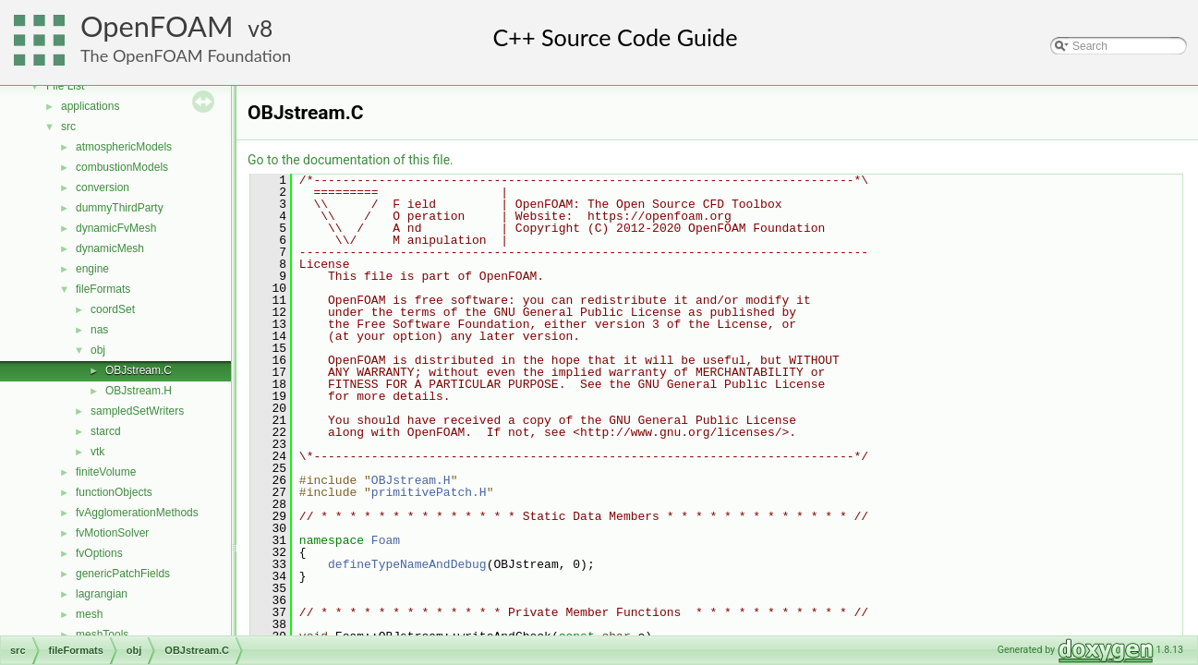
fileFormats (103, 289)
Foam (385, 540)
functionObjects (114, 492)
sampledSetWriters (137, 411)
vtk (97, 451)
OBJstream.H (138, 390)
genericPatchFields (123, 573)
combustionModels (122, 167)
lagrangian (101, 593)
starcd (106, 431)
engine (92, 268)
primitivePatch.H (429, 492)
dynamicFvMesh (116, 228)
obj (98, 350)
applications (90, 106)
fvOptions (99, 553)
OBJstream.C (138, 370)
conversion (102, 187)
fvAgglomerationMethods (137, 512)
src (68, 126)
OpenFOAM (157, 26)
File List (65, 85)
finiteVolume (106, 472)
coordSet (113, 309)
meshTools (102, 634)
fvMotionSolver (112, 532)
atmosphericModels (124, 146)
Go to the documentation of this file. (351, 159)
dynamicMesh (110, 248)
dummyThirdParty (119, 207)
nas (99, 329)
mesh (89, 614)
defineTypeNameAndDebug (407, 564)
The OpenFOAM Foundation (185, 55)
